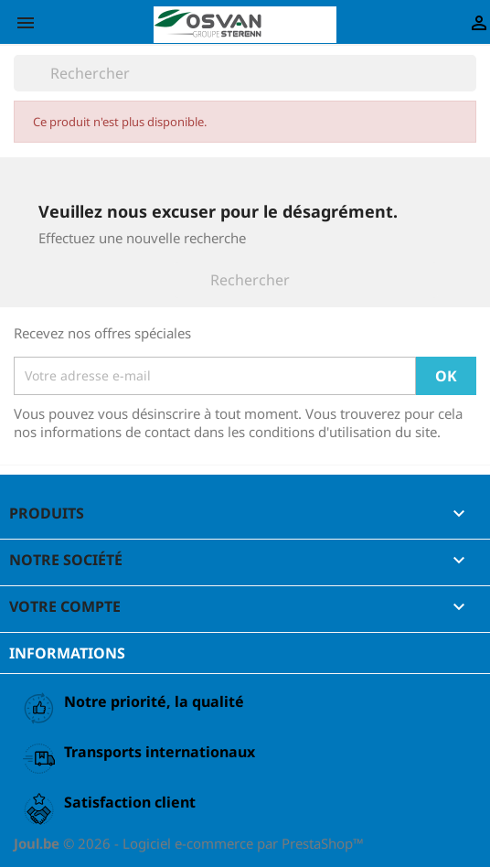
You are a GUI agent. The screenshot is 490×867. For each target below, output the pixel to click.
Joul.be (38, 843)
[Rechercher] (245, 73)
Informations (67, 653)
